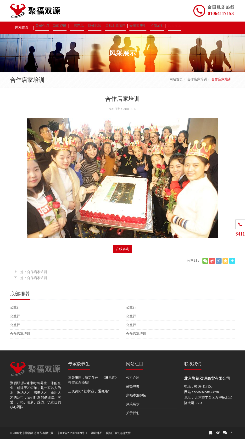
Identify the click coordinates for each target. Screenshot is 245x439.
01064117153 (221, 13)
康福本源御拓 (136, 395)
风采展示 (132, 404)
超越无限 (125, 433)
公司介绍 (132, 377)
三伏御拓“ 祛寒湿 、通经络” (89, 391)
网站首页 (176, 79)
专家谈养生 (79, 363)
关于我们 (132, 413)
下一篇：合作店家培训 (30, 278)
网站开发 (112, 433)
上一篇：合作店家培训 (30, 272)
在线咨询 (122, 249)
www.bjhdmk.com (206, 392)
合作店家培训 (197, 79)
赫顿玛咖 (132, 386)
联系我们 (192, 363)
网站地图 (96, 433)
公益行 (15, 307)
